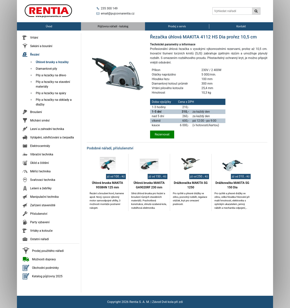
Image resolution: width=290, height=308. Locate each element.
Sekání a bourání (41, 46)
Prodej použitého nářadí (48, 251)
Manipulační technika (44, 197)
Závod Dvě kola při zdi (167, 302)
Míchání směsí (40, 120)
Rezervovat (162, 134)
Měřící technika (40, 171)
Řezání (34, 54)
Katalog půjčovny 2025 (47, 276)
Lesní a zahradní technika (47, 129)
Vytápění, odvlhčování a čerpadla (52, 137)
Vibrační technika (41, 154)
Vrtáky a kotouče (41, 230)
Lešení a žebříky (41, 188)
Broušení (36, 112)
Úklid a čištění (39, 163)
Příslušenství (38, 214)
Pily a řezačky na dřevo (51, 75)
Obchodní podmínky (45, 268)
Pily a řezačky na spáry (51, 93)
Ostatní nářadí (39, 239)
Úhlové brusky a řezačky (52, 62)
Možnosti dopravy (44, 259)
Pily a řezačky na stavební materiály (53, 84)
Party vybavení (40, 222)
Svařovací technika (42, 180)
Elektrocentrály (40, 146)
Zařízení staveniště (42, 205)
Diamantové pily (46, 68)
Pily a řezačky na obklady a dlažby (54, 102)
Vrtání (34, 37)
